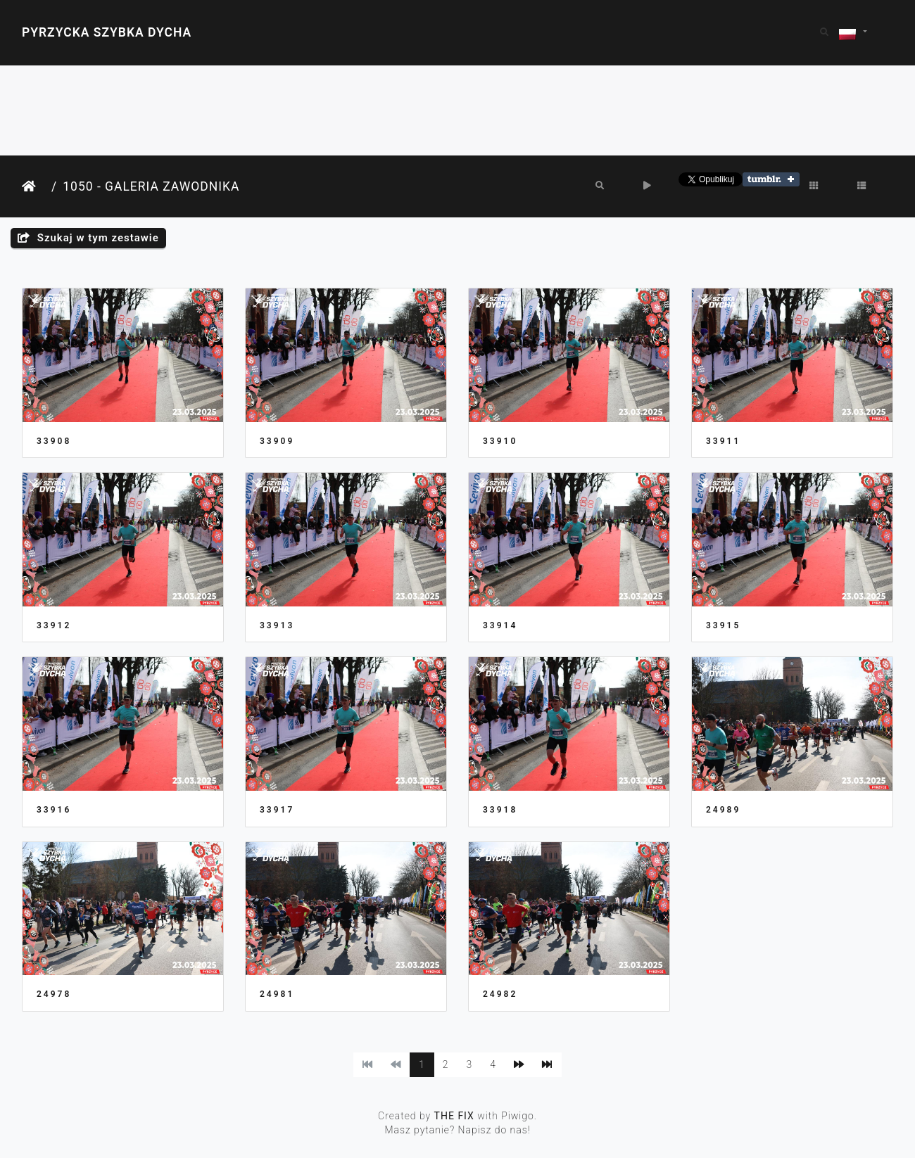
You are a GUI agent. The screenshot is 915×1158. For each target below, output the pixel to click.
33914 (500, 625)
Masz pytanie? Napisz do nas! (457, 1129)
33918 (500, 810)
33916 (54, 810)
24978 (54, 994)
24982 (500, 994)
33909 (277, 441)
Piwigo (517, 1115)
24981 (277, 994)
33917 (277, 810)
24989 (723, 810)
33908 (54, 441)
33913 (277, 625)
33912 (54, 625)
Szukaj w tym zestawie (88, 237)
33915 (723, 625)
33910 (500, 441)
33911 (723, 441)
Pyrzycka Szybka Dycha (106, 32)
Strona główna (34, 187)
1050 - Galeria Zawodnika (151, 186)
